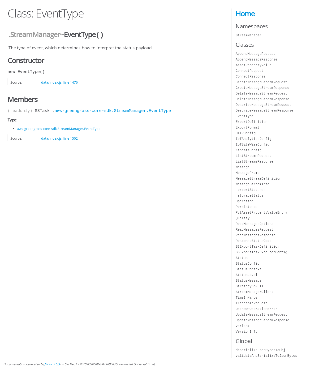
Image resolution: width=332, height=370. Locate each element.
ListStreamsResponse (254, 161)
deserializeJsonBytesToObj (260, 350)
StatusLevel (246, 275)
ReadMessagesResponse (255, 235)
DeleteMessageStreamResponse (262, 99)
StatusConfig (247, 263)
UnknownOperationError (256, 309)
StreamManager (248, 35)
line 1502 (70, 138)
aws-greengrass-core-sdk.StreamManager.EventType (113, 110)
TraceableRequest (251, 303)
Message (243, 167)
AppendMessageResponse (256, 59)
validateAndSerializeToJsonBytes (266, 355)
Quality (243, 218)
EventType (245, 116)
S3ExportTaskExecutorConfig (261, 252)
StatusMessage (248, 280)
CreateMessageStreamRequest (261, 82)
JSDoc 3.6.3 (52, 364)
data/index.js (51, 82)
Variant (243, 326)
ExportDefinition (251, 122)
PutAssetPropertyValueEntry (261, 212)
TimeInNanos (246, 297)
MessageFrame (247, 173)
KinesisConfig (248, 150)
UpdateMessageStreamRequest (261, 314)
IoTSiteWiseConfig (252, 144)
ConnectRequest (249, 71)
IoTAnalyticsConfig (253, 139)
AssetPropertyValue (253, 65)
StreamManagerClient (254, 292)
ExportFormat (247, 127)
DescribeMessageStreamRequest (263, 105)
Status (241, 258)
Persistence (246, 207)
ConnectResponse (250, 76)
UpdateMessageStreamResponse (262, 320)
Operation (245, 201)
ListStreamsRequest (253, 156)
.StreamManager (34, 34)
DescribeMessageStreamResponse (264, 110)
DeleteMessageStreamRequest (261, 93)
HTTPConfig (245, 133)
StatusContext (248, 269)
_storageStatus (249, 195)
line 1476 (70, 82)
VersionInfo (246, 331)
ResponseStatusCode (253, 241)
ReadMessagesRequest (254, 229)
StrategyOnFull (249, 286)
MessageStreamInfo (252, 184)
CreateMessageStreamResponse (262, 88)
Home (245, 13)
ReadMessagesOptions (254, 224)
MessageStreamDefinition (258, 178)
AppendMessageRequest (255, 54)
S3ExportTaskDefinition (257, 246)
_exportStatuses (250, 190)
